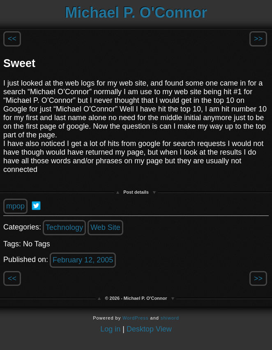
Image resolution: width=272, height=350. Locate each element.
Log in (110, 329)
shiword (170, 317)
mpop (15, 206)
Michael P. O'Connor (136, 12)
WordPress (135, 317)
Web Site (105, 227)
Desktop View (149, 329)
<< (12, 39)
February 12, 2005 (83, 260)
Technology (64, 227)
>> (258, 39)
